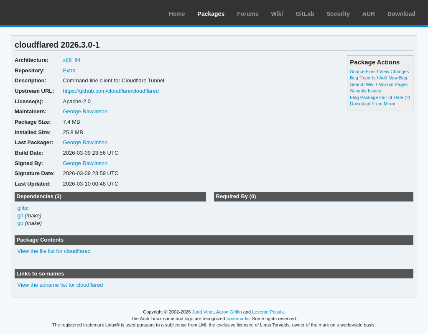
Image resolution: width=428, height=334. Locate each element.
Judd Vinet (203, 311)
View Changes (394, 71)
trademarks (238, 318)
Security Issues (365, 90)
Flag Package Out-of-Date (376, 97)
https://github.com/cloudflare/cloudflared (111, 91)
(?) (407, 97)
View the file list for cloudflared (54, 251)
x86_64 (72, 60)
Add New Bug (393, 77)
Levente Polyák (267, 311)
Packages (211, 13)
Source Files (362, 71)
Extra (69, 70)
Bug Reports (362, 77)
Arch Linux (46, 12)
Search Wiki (362, 84)
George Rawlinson (85, 111)
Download (401, 13)
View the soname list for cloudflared (60, 285)
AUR (368, 13)
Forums (247, 13)
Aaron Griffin (229, 311)
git (20, 215)
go (20, 223)
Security (338, 13)
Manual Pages (393, 84)
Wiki (277, 13)
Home (177, 13)
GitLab (305, 13)
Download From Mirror (372, 103)
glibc (23, 208)
